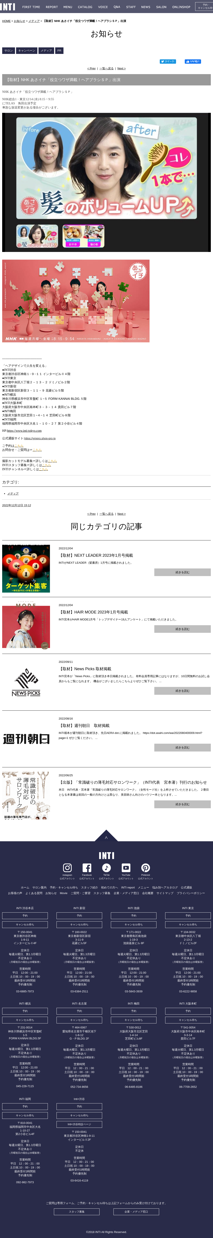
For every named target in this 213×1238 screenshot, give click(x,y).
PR (59, 50)
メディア (34, 21)
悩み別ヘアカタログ (165, 887)
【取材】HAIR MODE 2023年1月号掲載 (93, 612)
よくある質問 (33, 893)
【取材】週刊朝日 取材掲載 (84, 725)
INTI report (128, 887)
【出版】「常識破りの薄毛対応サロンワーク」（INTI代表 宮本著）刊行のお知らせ (133, 782)
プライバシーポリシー (191, 893)
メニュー (143, 887)
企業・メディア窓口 (126, 893)
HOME (6, 21)
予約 (25, 915)
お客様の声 (15, 893)
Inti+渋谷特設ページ (79, 1124)
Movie (63, 893)
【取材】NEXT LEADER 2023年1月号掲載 (96, 555)
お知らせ (19, 21)
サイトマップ (164, 893)
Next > (121, 68)
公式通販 (186, 887)
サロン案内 (39, 887)
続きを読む (183, 572)
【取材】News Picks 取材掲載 (85, 669)
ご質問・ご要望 (80, 893)
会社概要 (147, 893)
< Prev (91, 68)
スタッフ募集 (101, 893)
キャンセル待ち (25, 924)
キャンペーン (26, 50)
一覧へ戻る (107, 68)
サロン (8, 50)
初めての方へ (109, 887)
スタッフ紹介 (89, 887)
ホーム (25, 887)
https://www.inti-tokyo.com (24, 430)
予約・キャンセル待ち (64, 887)
